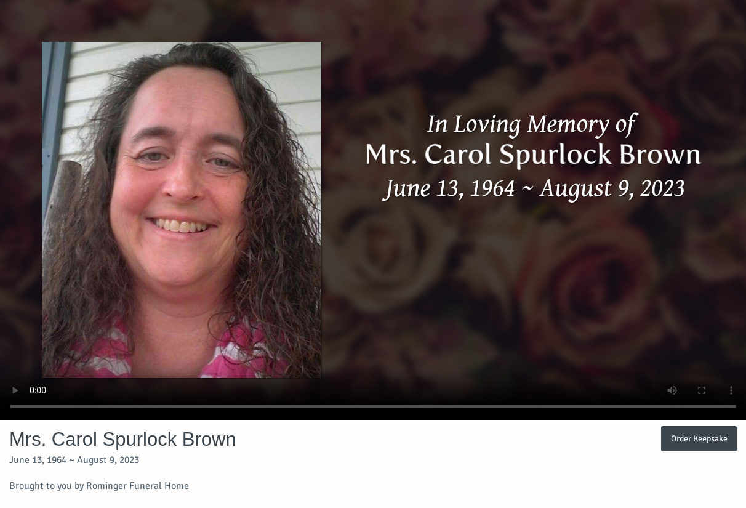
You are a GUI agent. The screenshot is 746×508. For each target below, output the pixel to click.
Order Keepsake (699, 438)
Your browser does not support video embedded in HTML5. (373, 210)
